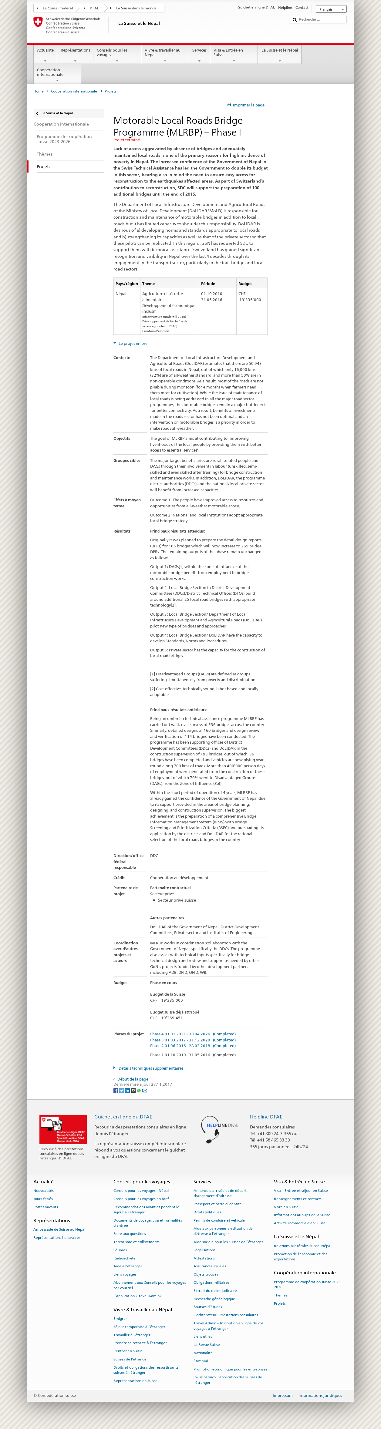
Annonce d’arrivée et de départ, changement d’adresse (221, 1193)
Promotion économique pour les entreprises (230, 1369)
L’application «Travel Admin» (137, 1296)
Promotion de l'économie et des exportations (300, 1256)
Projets (280, 1303)
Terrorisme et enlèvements (136, 1242)
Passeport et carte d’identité (218, 1204)
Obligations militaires (211, 1282)
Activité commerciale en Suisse (299, 1223)
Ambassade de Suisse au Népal (59, 1229)
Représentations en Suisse (135, 1381)
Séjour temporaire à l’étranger (139, 1327)
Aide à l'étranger (127, 1266)
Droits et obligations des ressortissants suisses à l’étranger (145, 1370)
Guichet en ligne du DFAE (123, 1117)
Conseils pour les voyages (117, 55)
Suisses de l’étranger (130, 1359)
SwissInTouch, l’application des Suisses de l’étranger (228, 1379)
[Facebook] (116, 1090)
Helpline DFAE (266, 1117)
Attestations (204, 1258)
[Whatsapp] (139, 1090)
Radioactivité (124, 1258)
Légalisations (204, 1250)
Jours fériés (43, 1199)
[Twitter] (122, 1090)
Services (199, 55)
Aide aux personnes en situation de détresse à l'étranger (223, 1231)
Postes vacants (45, 1207)
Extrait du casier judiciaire (215, 1291)
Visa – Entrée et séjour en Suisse (301, 1191)
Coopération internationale (57, 75)
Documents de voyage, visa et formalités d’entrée (147, 1223)
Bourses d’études (208, 1307)
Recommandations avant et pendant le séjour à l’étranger (146, 1209)
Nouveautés (43, 1191)
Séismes (120, 1250)
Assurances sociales (210, 1266)
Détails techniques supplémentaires (150, 1068)
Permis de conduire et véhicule (219, 1220)
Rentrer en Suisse (128, 1351)
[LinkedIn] (128, 1090)
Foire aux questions (129, 1234)
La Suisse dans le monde (136, 8)
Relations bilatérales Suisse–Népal (302, 1246)
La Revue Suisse (207, 1345)
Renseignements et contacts (298, 1199)
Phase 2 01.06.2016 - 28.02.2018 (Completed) (193, 1046)
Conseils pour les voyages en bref (141, 1199)
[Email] (144, 1090)
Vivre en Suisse (286, 1207)
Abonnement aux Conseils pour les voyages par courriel (149, 1285)
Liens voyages (125, 1274)
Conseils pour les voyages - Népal (141, 1191)
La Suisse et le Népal (279, 55)
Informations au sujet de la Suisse (302, 1215)
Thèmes (280, 1295)
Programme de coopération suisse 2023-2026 (308, 1284)
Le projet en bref (133, 343)
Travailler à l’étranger (131, 1335)
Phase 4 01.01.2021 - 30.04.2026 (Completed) (193, 1034)
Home (38, 91)
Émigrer (120, 1318)
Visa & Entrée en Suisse (234, 55)
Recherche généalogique (214, 1298)
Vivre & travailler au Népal (165, 55)
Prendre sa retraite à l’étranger (140, 1343)
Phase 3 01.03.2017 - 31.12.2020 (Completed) (193, 1040)
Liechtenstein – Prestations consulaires (226, 1315)
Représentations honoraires (56, 1238)
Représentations (75, 55)
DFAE (94, 8)
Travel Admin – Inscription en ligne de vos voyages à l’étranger (228, 1325)
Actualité (45, 55)
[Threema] (134, 1090)
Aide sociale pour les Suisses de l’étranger (228, 1242)
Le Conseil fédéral (58, 8)
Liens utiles (203, 1336)
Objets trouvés (206, 1274)
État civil (201, 1361)
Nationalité (203, 1353)
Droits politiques (207, 1212)
